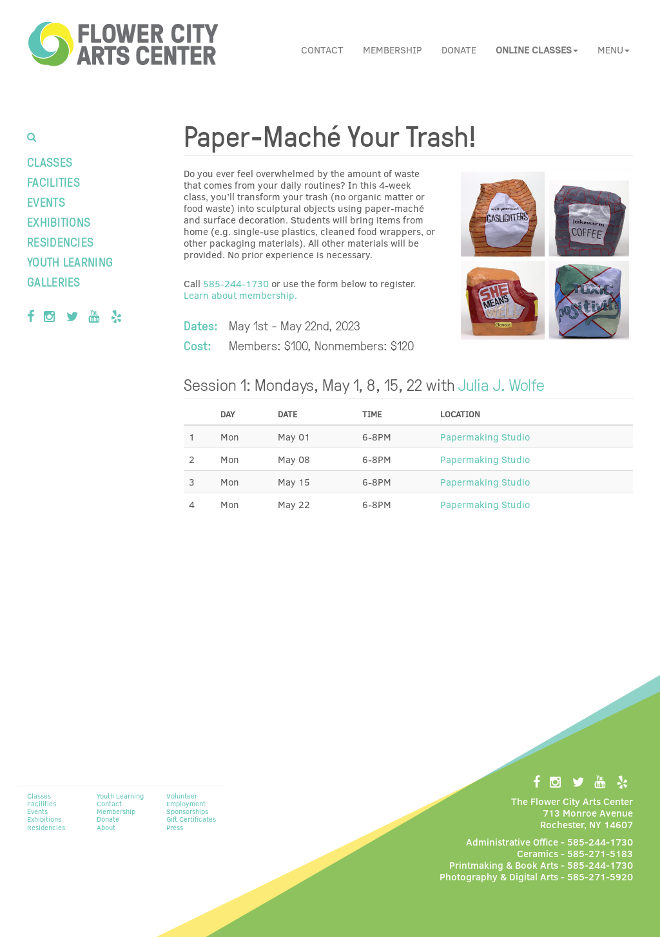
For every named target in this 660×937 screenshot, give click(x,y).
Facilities (53, 181)
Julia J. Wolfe (501, 384)
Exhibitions (58, 221)
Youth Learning (70, 261)
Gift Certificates (191, 819)
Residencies (60, 241)
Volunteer (181, 795)
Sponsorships (187, 811)
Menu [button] (613, 49)
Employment (186, 803)
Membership (392, 49)
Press (174, 827)
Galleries (54, 281)
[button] (537, 49)
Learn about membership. (240, 295)
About (106, 827)
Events (46, 201)
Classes (49, 161)
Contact (322, 49)
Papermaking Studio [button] (485, 436)
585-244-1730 (236, 283)
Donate (459, 49)
